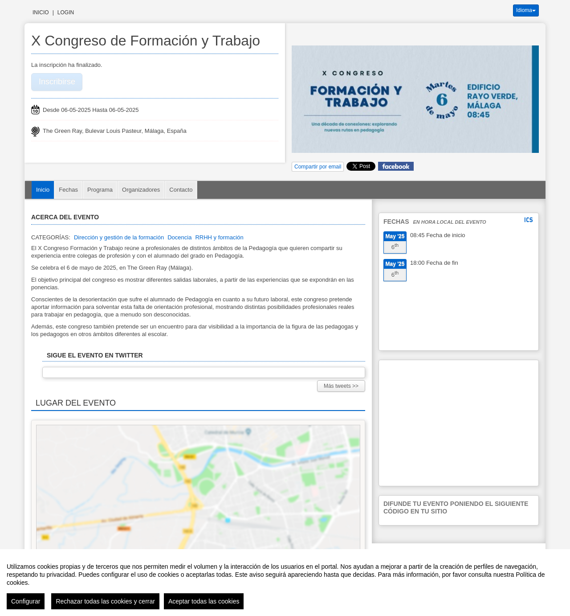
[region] (285, 582)
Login (65, 12)
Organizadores (141, 189)
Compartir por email (317, 167)
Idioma (526, 10)
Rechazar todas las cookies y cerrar (105, 601)
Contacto (180, 189)
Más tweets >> (341, 386)
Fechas (68, 189)
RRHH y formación (219, 237)
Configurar (25, 601)
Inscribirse (57, 81)
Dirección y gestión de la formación (119, 237)
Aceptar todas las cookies (204, 601)
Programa (100, 189)
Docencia (179, 237)
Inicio (41, 12)
